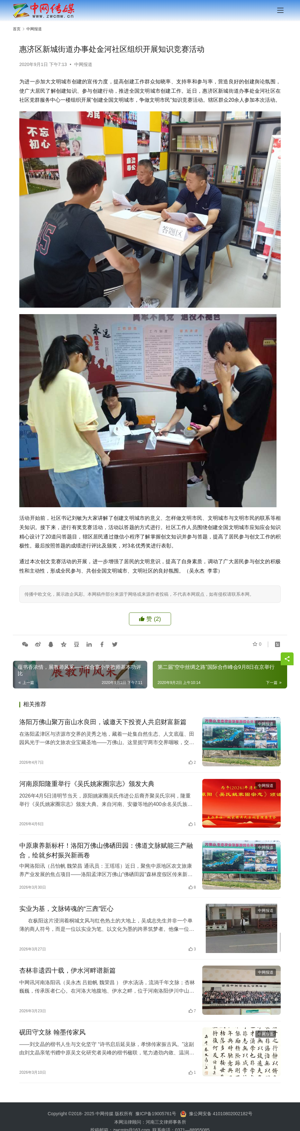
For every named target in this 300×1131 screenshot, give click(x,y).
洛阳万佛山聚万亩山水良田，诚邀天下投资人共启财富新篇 (102, 722)
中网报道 (83, 64)
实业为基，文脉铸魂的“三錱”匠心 (66, 910)
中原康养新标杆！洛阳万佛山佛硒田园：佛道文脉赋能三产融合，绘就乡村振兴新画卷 (106, 851)
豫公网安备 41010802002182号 (220, 1116)
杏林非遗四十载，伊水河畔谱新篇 (67, 972)
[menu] (280, 10)
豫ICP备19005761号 (156, 1116)
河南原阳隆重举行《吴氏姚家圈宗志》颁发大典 (86, 784)
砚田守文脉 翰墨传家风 (52, 1035)
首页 (17, 29)
